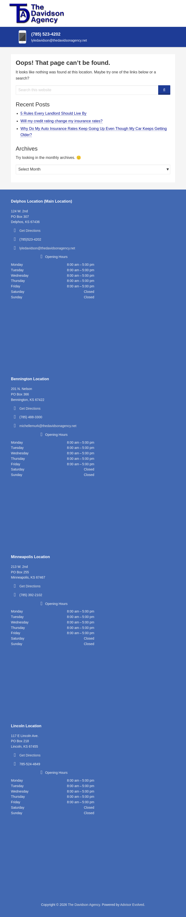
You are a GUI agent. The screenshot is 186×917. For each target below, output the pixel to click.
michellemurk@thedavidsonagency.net (47, 426)
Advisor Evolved (132, 905)
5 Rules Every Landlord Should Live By (53, 113)
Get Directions (29, 231)
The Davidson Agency (84, 905)
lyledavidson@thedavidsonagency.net (47, 248)
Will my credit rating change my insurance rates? (61, 121)
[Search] (164, 90)
